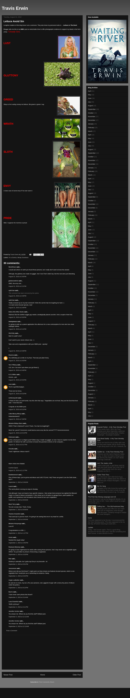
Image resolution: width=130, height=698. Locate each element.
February (91, 127)
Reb (10, 559)
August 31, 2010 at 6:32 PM (17, 409)
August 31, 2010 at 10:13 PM (18, 433)
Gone (90, 518)
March (90, 131)
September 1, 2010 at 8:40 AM (18, 519)
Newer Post (8, 675)
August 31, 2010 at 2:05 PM (17, 276)
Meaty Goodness (22, 257)
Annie (11, 537)
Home (42, 675)
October (91, 113)
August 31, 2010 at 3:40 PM (17, 360)
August (90, 106)
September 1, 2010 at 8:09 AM (18, 509)
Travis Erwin (15, 8)
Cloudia (11, 449)
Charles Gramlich (15, 514)
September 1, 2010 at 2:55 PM (18, 543)
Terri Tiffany (13, 365)
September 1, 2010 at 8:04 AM (18, 500)
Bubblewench (13, 474)
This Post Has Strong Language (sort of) (102, 497)
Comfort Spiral (13, 468)
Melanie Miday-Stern (16, 423)
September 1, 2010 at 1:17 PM (18, 533)
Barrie (11, 592)
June (89, 98)
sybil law (12, 290)
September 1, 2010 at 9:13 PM (18, 587)
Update (90, 527)
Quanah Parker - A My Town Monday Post (111, 427)
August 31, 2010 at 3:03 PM (17, 317)
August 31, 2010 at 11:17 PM (18, 470)
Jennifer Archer (14, 611)
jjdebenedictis (13, 281)
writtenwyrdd (13, 398)
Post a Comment (11, 630)
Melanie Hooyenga (15, 523)
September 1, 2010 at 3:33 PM (18, 554)
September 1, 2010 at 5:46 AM (18, 482)
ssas (10, 384)
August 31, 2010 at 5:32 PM (17, 393)
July (89, 102)
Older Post (77, 675)
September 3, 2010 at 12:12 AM (19, 617)
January (91, 124)
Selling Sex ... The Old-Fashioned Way (110, 506)
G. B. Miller (12, 374)
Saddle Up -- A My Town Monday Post (110, 452)
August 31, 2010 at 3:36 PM (17, 351)
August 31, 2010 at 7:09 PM (17, 419)
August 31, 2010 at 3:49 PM (17, 370)
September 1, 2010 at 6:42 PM (18, 576)
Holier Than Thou (103, 475)
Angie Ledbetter (14, 580)
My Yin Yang (101, 486)
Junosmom (12, 568)
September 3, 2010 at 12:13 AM (19, 626)
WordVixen (12, 267)
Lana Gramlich (14, 601)
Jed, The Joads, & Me (104, 463)
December (91, 120)
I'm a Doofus (13, 257)
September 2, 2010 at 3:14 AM (18, 597)
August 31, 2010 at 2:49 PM (17, 307)
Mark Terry (12, 504)
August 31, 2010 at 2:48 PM (17, 296)
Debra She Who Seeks (16, 312)
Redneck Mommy (14, 547)
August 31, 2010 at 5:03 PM (17, 380)
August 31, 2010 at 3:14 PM (17, 329)
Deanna (11, 355)
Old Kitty (12, 333)
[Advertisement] (42, 652)
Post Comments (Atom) (46, 682)
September (92, 109)
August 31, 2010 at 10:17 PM (18, 444)
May (89, 95)
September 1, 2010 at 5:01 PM (18, 564)
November (91, 116)
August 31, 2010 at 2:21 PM (17, 286)
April (89, 91)
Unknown (12, 437)
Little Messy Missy (15, 414)
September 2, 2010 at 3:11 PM (18, 607)
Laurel (11, 486)
